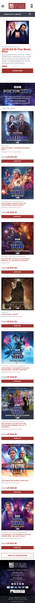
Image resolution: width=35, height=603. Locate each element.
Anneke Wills (18, 429)
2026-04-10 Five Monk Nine (16, 50)
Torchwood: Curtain (9, 314)
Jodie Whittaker (10, 538)
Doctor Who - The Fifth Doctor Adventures (12, 201)
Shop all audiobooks (17, 555)
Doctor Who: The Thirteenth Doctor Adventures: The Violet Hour (16, 535)
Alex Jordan (17, 483)
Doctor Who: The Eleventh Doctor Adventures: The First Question (15, 369)
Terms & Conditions (23, 599)
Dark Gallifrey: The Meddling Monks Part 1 (15, 149)
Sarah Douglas (18, 316)
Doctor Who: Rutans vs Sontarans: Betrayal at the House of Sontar (15, 260)
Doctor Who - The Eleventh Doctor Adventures (13, 366)
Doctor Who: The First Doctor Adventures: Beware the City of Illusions (14, 425)
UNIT (2, 478)
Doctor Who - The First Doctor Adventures (12, 421)
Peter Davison (9, 207)
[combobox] (15, 14)
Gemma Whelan (17, 152)
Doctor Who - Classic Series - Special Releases (13, 257)
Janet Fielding (17, 207)
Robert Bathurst (10, 316)
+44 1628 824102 (20, 574)
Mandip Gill (18, 538)
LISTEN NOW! (17, 70)
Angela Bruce (9, 483)
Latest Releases (8, 108)
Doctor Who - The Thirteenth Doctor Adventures (14, 532)
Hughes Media (20, 601)
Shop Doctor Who (17, 101)
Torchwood (4, 312)
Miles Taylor (9, 372)
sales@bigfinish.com (19, 575)
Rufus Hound (9, 152)
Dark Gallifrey (5, 146)
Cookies (16, 599)
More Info (17, 161)
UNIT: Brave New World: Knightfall (15, 481)
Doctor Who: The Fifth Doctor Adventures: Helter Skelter (13, 204)
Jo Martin (8, 263)
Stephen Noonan (10, 429)
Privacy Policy (11, 599)
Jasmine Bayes (16, 372)
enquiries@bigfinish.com (19, 579)
